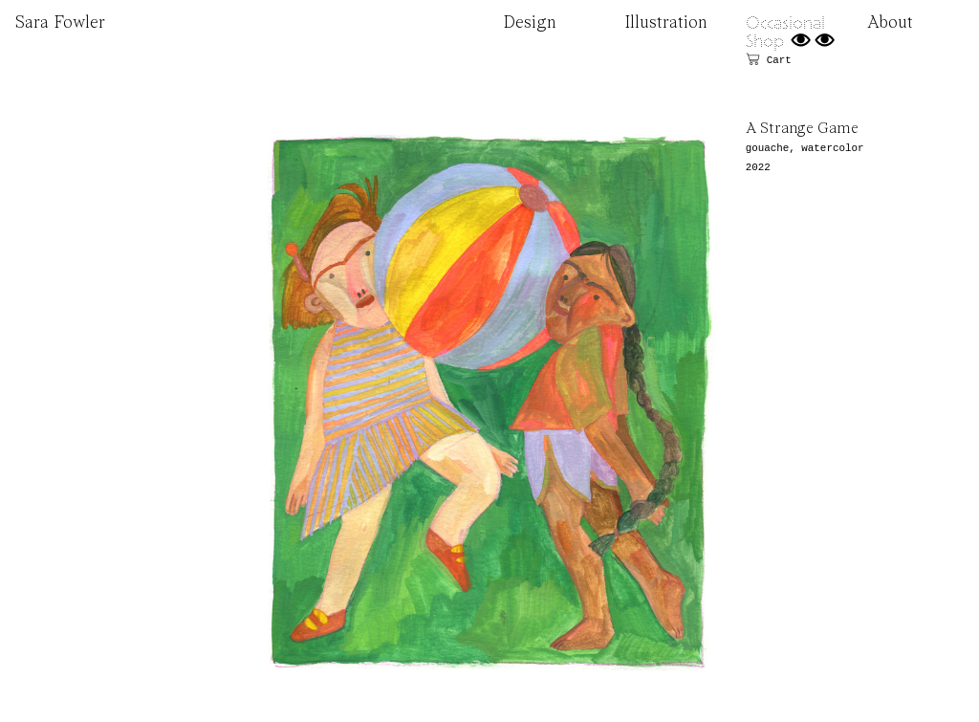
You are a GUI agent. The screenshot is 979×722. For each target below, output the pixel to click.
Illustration (665, 23)
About (890, 23)
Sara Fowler (60, 23)
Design (529, 23)
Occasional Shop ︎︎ (791, 32)
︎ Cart (769, 60)
